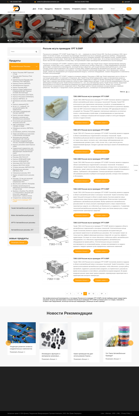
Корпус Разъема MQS (20, 87)
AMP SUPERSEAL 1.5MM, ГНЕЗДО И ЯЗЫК (21, 125)
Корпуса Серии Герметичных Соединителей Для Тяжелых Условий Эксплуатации (22, 91)
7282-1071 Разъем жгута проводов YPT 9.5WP (91, 130)
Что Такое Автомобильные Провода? (115, 354)
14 (101, 293)
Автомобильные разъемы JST (22, 230)
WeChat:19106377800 (82, 1)
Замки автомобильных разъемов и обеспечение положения (23, 134)
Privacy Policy (126, 413)
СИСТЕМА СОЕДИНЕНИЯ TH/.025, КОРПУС (21, 112)
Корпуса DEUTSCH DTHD (21, 155)
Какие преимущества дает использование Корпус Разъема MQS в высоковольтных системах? (84, 355)
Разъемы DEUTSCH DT (20, 157)
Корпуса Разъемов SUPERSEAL (23, 96)
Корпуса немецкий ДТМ (20, 104)
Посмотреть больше (18, 242)
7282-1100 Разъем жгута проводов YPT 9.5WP (91, 189)
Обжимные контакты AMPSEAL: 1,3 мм (23, 129)
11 (93, 293)
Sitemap (108, 413)
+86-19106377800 (14, 2)
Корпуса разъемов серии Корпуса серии (24, 145)
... (74, 293)
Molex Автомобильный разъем (22, 215)
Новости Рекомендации (69, 313)
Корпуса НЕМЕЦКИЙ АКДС (22, 159)
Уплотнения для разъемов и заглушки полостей (22, 121)
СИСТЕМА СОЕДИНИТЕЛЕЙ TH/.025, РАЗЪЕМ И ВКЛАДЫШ (23, 141)
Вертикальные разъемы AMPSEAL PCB (21, 170)
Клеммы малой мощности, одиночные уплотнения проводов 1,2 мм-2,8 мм (24, 187)
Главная (12, 40)
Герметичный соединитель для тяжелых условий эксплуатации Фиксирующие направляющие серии (23, 151)
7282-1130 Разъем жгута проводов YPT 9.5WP (91, 258)
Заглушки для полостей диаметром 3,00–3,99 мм (21, 138)
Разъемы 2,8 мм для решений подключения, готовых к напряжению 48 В (23, 180)
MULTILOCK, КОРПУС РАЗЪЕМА (24, 184)
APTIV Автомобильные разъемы (23, 222)
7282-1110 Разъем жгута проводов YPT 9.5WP (91, 223)
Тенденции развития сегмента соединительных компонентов (21, 348)
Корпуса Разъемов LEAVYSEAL (23, 94)
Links (102, 413)
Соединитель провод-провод (22, 198)
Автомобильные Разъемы (34, 40)
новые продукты (19, 238)
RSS (113, 413)
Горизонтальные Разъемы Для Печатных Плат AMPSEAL (23, 80)
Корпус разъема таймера (21, 115)
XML (118, 413)
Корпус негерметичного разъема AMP (23, 175)
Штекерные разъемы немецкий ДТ (23, 101)
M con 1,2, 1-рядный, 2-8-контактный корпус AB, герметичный (21, 108)
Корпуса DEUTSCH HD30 (21, 165)
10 (89, 293)
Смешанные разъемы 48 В (21, 173)
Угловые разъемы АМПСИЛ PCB (23, 167)
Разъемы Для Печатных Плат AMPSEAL (22, 77)
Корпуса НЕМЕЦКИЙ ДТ (21, 161)
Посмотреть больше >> (82, 122)
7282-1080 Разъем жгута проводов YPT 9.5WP (91, 159)
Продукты (21, 40)
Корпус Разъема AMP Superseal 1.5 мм (23, 73)
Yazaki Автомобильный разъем (22, 208)
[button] (8, 343)
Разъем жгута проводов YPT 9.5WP (57, 40)
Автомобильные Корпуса (21, 85)
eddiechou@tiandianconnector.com (46, 2)
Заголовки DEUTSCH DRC (21, 163)
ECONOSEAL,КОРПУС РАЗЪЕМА (24, 132)
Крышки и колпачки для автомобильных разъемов (21, 118)
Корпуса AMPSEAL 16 (20, 99)
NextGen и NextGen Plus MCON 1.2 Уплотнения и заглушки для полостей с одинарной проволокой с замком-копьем (23, 193)
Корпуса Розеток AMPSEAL (22, 83)
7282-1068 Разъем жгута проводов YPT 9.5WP (91, 96)
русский (126, 2)
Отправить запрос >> (101, 122)
